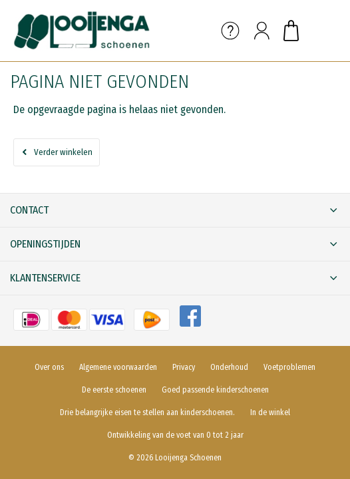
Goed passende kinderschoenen (215, 390)
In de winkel (270, 412)
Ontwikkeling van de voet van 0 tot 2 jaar (175, 435)
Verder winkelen (63, 152)
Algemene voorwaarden (118, 367)
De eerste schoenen (114, 390)
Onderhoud (229, 367)
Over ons (49, 367)
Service (230, 30)
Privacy (183, 367)
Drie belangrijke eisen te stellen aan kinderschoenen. (147, 412)
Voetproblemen (289, 367)
